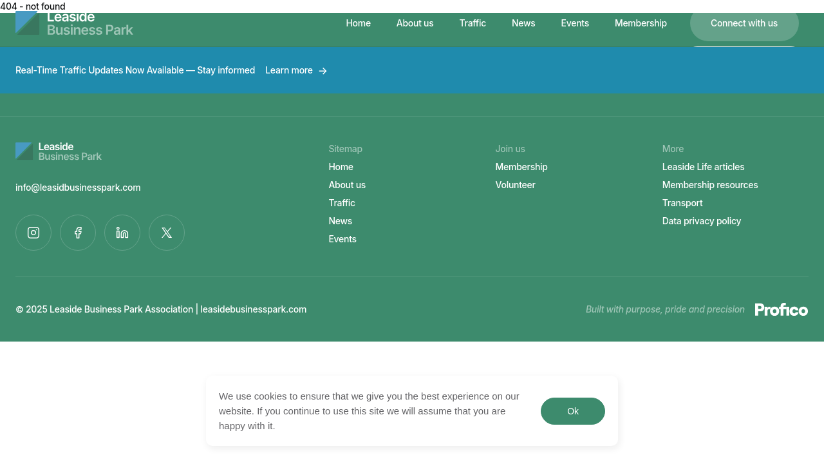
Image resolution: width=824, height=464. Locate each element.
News (524, 22)
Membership (641, 22)
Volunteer (516, 184)
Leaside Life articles (703, 166)
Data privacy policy (702, 220)
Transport (682, 202)
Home (358, 22)
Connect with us (744, 22)
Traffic (473, 22)
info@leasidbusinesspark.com (77, 187)
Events (575, 22)
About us (415, 22)
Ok (572, 411)
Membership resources (710, 184)
